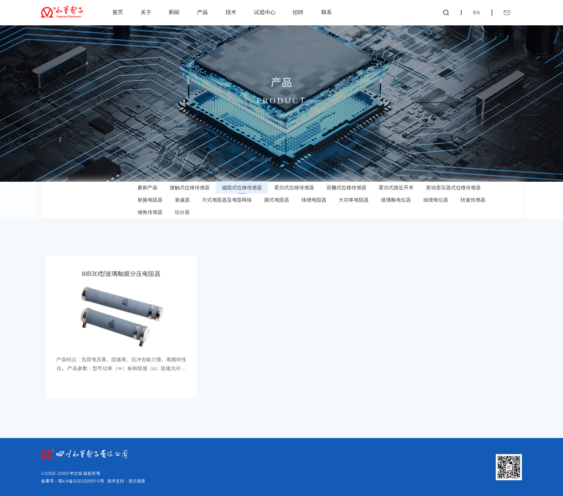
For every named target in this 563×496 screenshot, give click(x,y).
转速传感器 (472, 198)
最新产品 (147, 185)
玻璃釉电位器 (396, 198)
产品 (202, 12)
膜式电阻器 (276, 198)
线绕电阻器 (313, 198)
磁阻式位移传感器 (242, 185)
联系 (326, 12)
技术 (230, 12)
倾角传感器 (149, 210)
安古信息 (136, 481)
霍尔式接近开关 (396, 185)
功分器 (182, 210)
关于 (146, 12)
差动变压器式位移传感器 (453, 185)
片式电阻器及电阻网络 (227, 198)
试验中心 (264, 12)
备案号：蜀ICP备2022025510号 (72, 481)
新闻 (174, 12)
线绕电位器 (435, 198)
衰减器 (182, 198)
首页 (117, 12)
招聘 (298, 12)
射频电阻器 (149, 198)
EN (476, 12)
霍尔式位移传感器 (294, 185)
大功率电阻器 (354, 198)
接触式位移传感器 (190, 185)
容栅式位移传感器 (346, 185)
